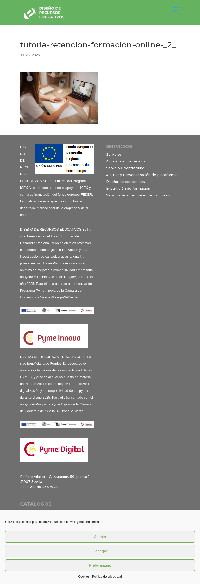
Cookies (83, 577)
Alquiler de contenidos (126, 161)
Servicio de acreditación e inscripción (138, 195)
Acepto (100, 536)
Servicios (114, 154)
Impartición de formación (128, 188)
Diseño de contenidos (125, 181)
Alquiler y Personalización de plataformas (142, 175)
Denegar (100, 551)
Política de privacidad (107, 577)
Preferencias (100, 565)
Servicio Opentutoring (125, 168)
